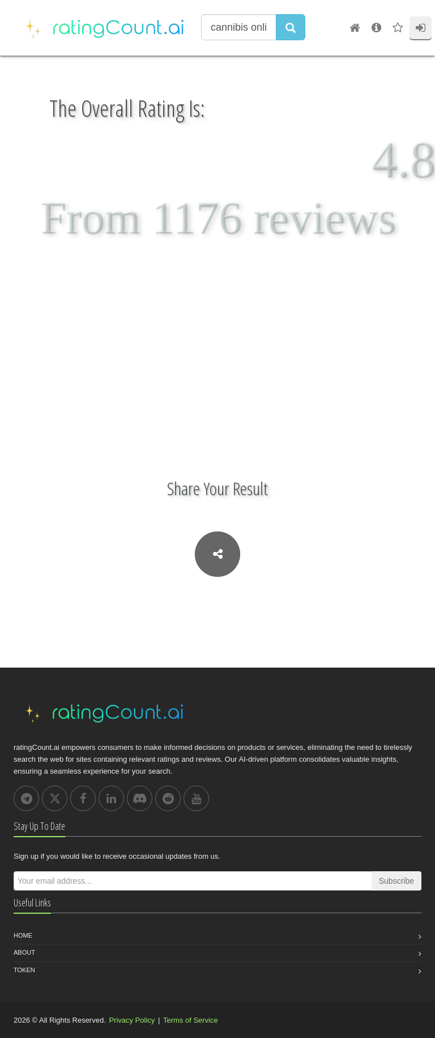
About (24, 952)
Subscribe (396, 880)
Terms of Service (190, 1020)
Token (24, 970)
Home (23, 935)
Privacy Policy (132, 1020)
